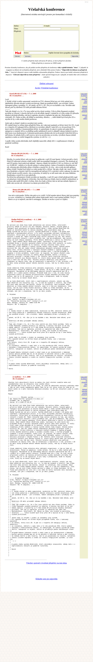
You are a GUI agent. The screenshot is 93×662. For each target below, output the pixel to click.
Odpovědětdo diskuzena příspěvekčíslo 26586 (84, 162)
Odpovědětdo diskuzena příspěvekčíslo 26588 (84, 198)
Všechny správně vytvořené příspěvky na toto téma (46, 631)
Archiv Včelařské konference (46, 92)
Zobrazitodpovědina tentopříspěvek (84, 112)
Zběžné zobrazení (46, 87)
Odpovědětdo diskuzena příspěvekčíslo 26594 (84, 228)
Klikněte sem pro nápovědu (46, 647)
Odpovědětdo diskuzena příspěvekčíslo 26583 (84, 102)
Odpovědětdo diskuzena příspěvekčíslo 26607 (84, 415)
